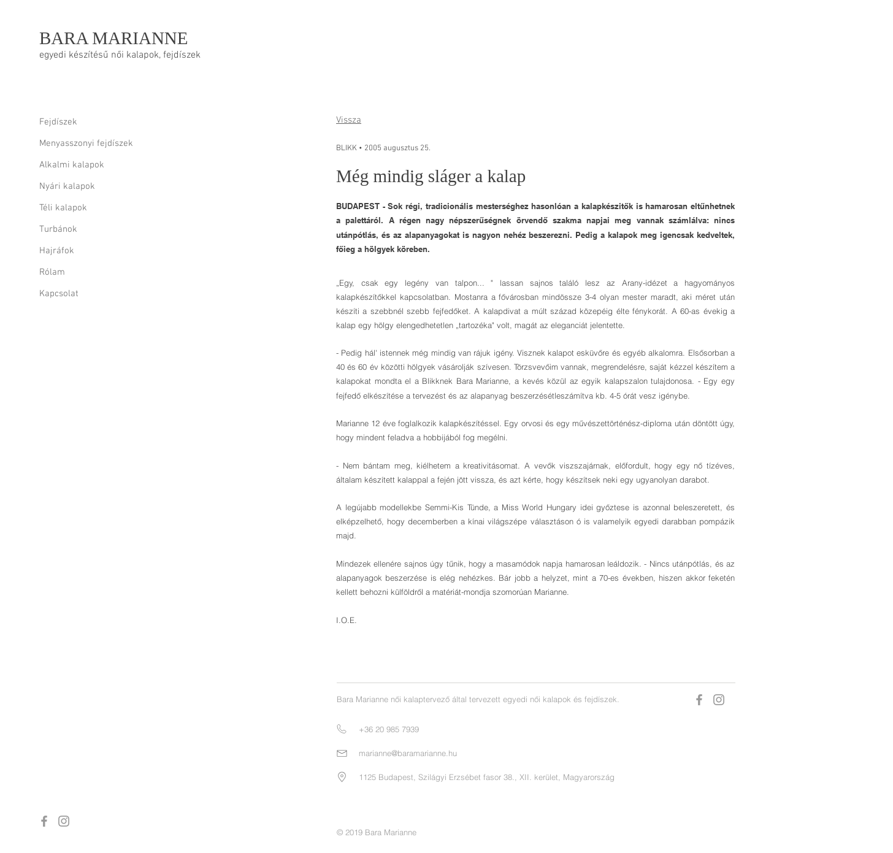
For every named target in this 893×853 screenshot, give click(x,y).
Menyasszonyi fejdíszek (86, 143)
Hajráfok (56, 250)
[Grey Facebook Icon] (44, 821)
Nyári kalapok (67, 186)
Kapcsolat (59, 293)
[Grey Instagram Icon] (63, 821)
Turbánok (58, 229)
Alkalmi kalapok (71, 164)
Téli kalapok (63, 207)
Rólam (52, 272)
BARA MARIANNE (113, 38)
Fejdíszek (58, 122)
